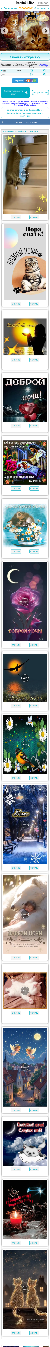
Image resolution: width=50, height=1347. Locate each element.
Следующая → (41, 8)
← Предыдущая (9, 8)
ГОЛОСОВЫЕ (26, 8)
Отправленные (40, 92)
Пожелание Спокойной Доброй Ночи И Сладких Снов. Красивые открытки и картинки (24, 112)
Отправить (25, 80)
